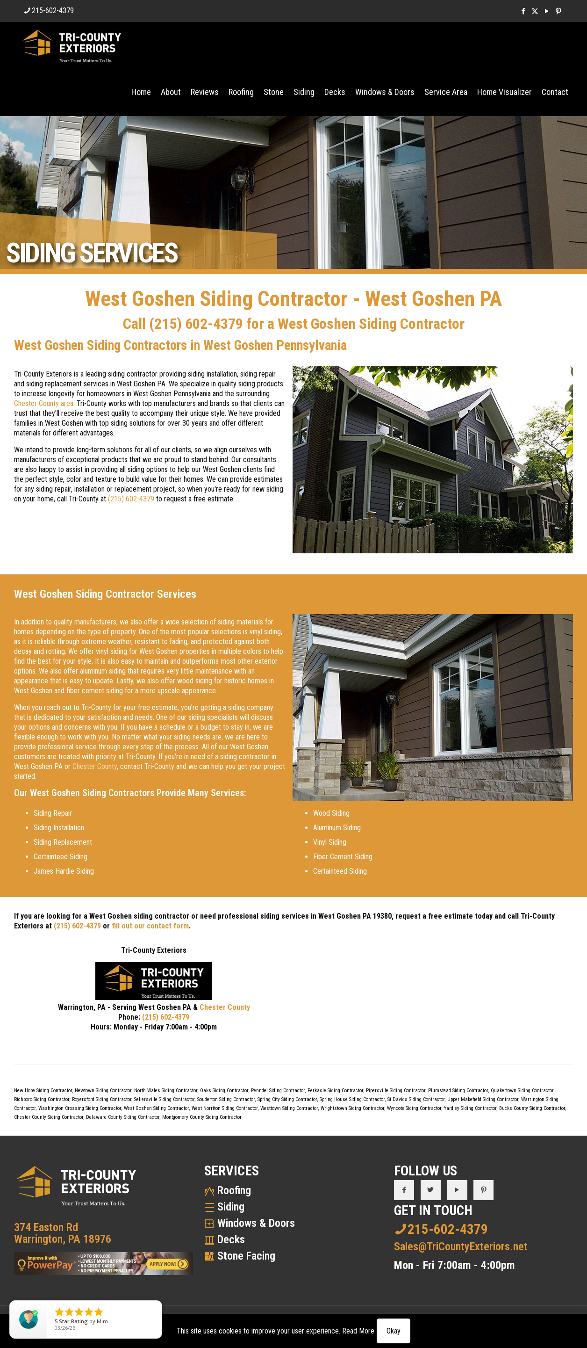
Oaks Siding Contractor (224, 1090)
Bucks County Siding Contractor (532, 1108)
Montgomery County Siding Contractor (202, 1117)
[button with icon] (404, 1190)
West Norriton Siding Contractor (225, 1108)
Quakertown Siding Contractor (522, 1090)
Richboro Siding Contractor (41, 1099)
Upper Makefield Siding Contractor (482, 1099)
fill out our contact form (150, 925)
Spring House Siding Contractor (352, 1099)
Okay (394, 1330)
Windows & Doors (256, 1223)
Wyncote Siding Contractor (414, 1108)
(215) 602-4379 (196, 324)
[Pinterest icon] (558, 11)
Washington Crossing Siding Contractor (79, 1108)
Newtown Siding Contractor (103, 1090)
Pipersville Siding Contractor (395, 1090)
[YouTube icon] (546, 11)
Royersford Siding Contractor (101, 1099)
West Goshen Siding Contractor (156, 1108)
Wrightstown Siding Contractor (352, 1108)
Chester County (94, 766)
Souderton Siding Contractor (226, 1099)
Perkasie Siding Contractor (335, 1090)
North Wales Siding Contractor (165, 1090)
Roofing (234, 1190)
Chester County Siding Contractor (48, 1117)
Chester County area (43, 403)
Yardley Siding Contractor (470, 1108)
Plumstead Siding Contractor (458, 1090)
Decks (231, 1239)
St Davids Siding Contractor (415, 1099)
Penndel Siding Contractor (278, 1090)
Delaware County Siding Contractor (122, 1117)
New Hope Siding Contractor (43, 1090)
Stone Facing (246, 1255)
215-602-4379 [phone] (53, 10)
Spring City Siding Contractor (287, 1099)
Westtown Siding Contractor (289, 1108)
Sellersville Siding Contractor (164, 1099)
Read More (358, 1330)
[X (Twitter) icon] (534, 11)
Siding (230, 1206)
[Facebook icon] (523, 11)
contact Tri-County (147, 766)
